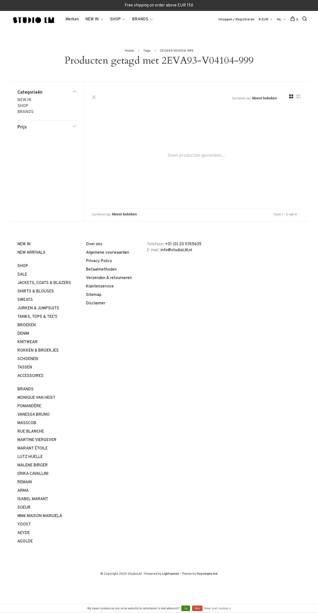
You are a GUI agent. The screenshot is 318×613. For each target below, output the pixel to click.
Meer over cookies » (217, 609)
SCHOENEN (27, 359)
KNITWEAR (27, 342)
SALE (22, 274)
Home (129, 51)
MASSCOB (26, 423)
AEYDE (23, 533)
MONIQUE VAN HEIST (36, 397)
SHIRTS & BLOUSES (35, 291)
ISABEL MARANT (32, 499)
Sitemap (93, 294)
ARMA (23, 490)
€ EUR (264, 19)
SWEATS (25, 299)
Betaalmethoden (101, 269)
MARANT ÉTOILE (32, 448)
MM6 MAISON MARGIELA (39, 516)
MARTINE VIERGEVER (36, 440)
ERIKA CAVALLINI (32, 473)
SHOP (115, 19)
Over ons (94, 244)
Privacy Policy (99, 261)
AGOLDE (25, 541)
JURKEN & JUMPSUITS (38, 308)
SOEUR (24, 507)
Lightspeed (170, 574)
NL (279, 19)
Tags (147, 51)
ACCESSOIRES (30, 375)
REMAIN (24, 482)
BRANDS (140, 19)
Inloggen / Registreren (236, 19)
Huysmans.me (207, 574)
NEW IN (92, 19)
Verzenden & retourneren (109, 278)
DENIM (23, 333)
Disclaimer (95, 303)
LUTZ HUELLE (30, 456)
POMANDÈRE (29, 406)
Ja (185, 609)
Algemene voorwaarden (107, 252)
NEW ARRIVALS (31, 252)
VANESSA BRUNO (33, 414)
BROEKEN (26, 325)
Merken (72, 19)
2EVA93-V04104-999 (176, 51)
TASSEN (24, 367)
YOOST (24, 524)
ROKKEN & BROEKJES (38, 350)
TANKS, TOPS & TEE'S (37, 316)
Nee (197, 609)
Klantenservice (100, 286)
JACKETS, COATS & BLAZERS (44, 283)
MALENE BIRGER (32, 465)
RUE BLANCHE (30, 431)
